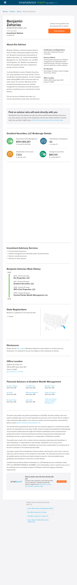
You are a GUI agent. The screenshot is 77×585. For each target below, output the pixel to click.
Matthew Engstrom (32, 392)
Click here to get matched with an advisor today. (47, 120)
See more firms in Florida (15, 372)
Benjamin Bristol (12, 386)
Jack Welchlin (30, 386)
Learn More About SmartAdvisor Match (40, 508)
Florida (12, 11)
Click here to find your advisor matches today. (38, 485)
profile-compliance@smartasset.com (28, 423)
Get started (61, 481)
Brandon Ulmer (50, 386)
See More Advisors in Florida (37, 512)
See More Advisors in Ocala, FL (38, 516)
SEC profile (20, 348)
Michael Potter (11, 400)
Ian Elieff (9, 392)
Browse (5, 11)
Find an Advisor (59, 31)
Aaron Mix (29, 400)
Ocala (19, 11)
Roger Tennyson (50, 392)
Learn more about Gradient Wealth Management (50, 401)
